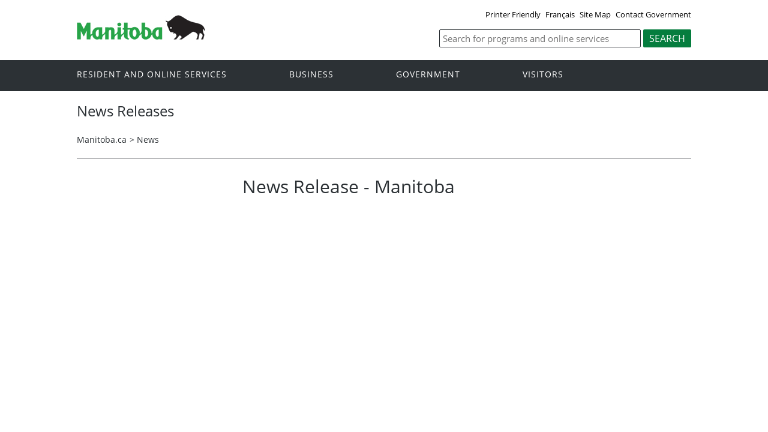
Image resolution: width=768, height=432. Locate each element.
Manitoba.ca (102, 139)
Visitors (543, 74)
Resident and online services (152, 74)
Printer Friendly (513, 14)
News (148, 139)
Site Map (595, 14)
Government (428, 74)
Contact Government (653, 14)
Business (311, 74)
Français (560, 14)
